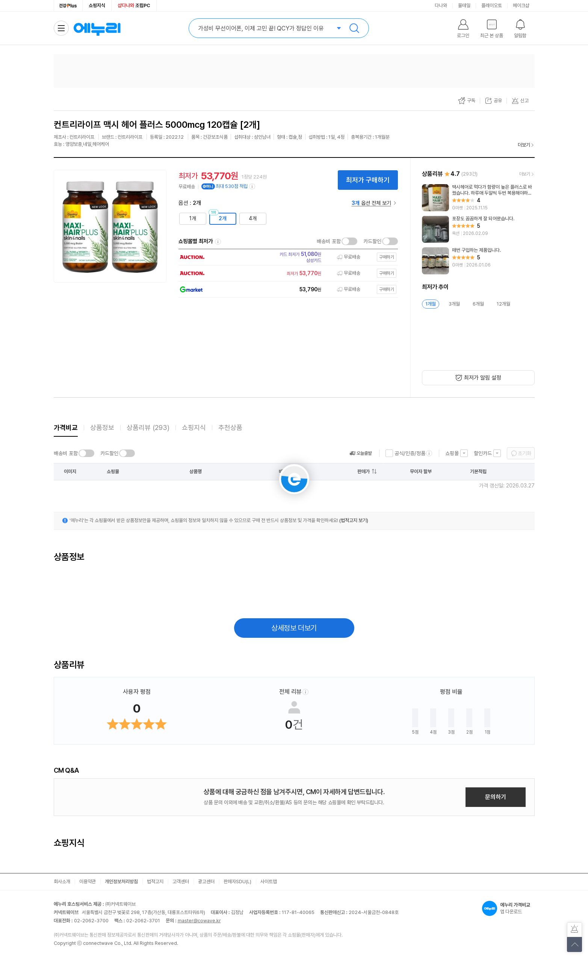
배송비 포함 (329, 241)
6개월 (478, 304)
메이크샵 (521, 5)
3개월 (454, 304)
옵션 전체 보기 (371, 203)
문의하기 (495, 797)
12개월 (503, 304)
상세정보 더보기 (294, 628)
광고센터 (206, 881)
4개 (253, 218)
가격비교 (66, 427)
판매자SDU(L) (237, 881)
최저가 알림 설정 (482, 377)
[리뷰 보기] (478, 197)
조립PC (134, 5)
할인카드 (483, 453)
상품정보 (102, 427)
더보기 (524, 145)
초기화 (524, 453)
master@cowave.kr (199, 920)
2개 (223, 218)
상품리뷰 (148, 427)
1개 (192, 218)
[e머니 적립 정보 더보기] (252, 186)
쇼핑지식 (97, 5)
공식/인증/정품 (410, 453)
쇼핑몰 (452, 453)
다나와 (441, 5)
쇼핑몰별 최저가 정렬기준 (218, 241)
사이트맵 (268, 881)
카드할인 (372, 241)
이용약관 (87, 881)
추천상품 (230, 427)
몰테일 (464, 5)
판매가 (363, 471)
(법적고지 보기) (353, 520)
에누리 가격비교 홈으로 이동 (97, 28)
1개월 (430, 304)
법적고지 (155, 881)
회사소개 (62, 881)
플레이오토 (491, 5)
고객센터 (180, 881)
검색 (354, 28)
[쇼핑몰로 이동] (286, 257)
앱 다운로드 (508, 908)
